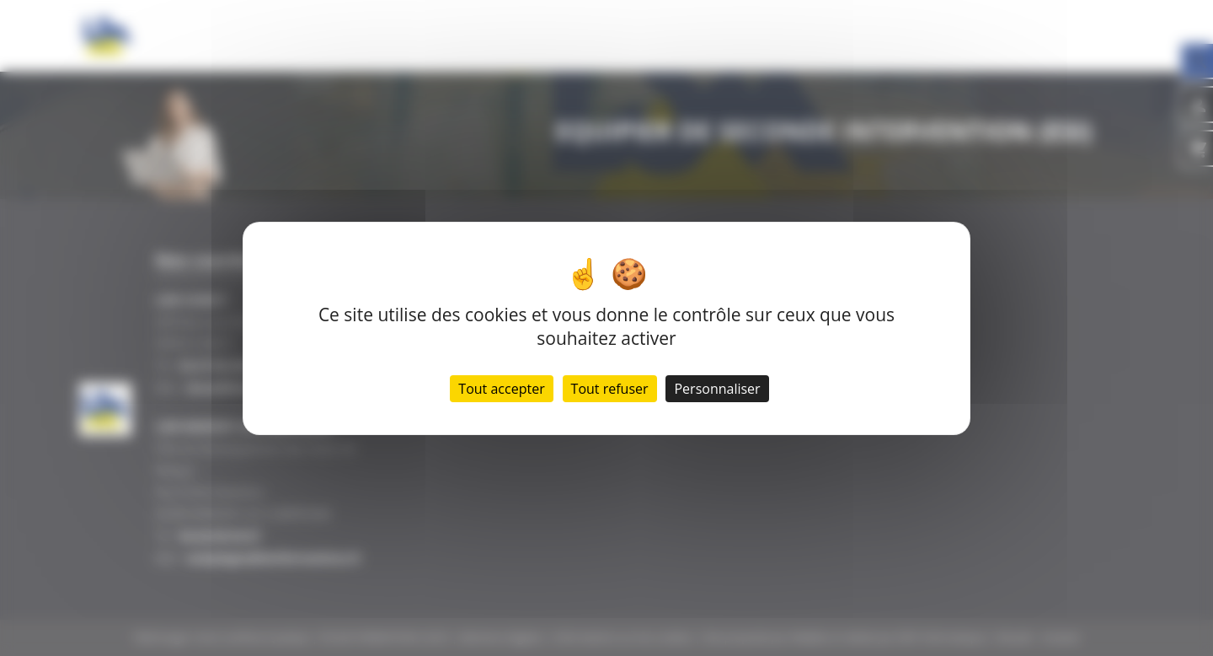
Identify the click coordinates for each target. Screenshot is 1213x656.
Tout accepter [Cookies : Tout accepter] (501, 388)
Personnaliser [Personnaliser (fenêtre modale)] (717, 388)
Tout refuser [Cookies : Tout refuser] (610, 388)
